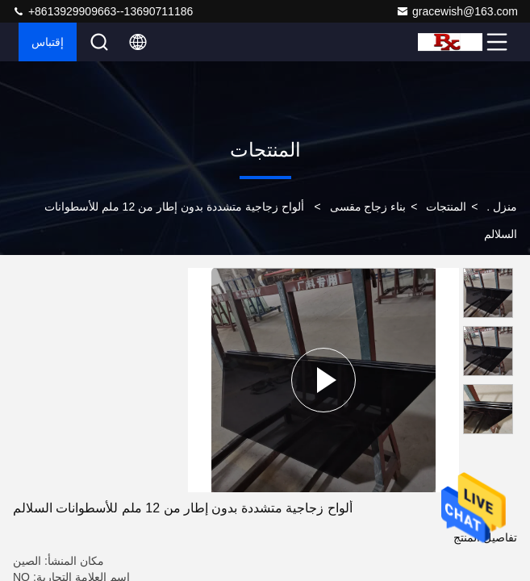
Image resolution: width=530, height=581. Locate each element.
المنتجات (446, 206)
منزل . (501, 206)
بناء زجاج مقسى (368, 206)
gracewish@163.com (457, 11)
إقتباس (47, 42)
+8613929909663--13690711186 (102, 11)
